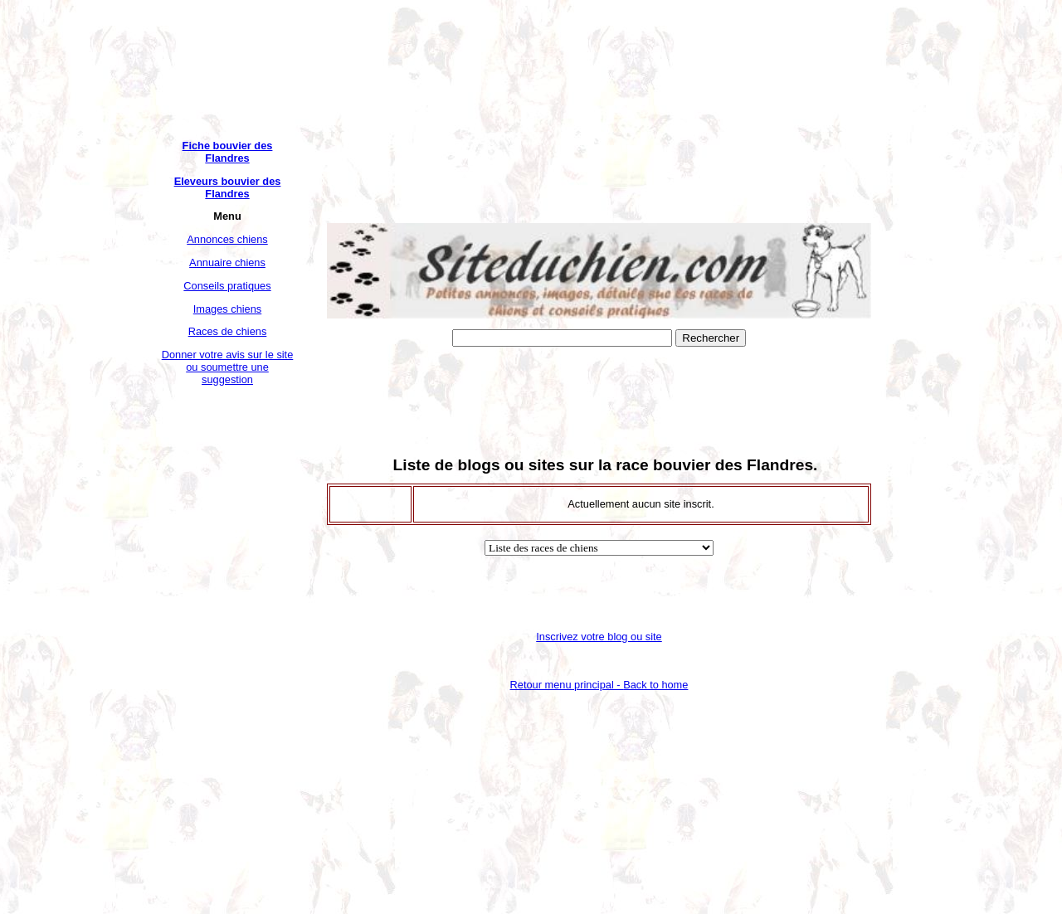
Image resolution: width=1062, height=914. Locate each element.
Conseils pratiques (226, 286)
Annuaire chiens (227, 262)
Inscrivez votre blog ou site (599, 636)
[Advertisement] (227, 645)
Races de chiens (227, 331)
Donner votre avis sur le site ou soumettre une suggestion (228, 367)
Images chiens (227, 309)
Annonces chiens (227, 239)
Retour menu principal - (599, 684)
